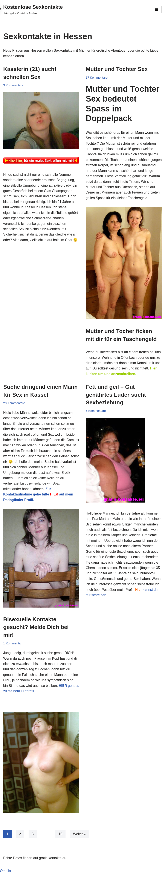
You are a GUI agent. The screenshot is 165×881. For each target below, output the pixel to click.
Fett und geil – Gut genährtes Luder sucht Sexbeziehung (116, 401)
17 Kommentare (97, 77)
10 (61, 841)
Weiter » (79, 841)
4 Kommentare (96, 417)
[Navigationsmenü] (157, 9)
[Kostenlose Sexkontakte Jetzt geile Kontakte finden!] (33, 9)
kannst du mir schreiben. (134, 602)
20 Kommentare (14, 409)
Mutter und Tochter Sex (117, 69)
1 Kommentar (12, 650)
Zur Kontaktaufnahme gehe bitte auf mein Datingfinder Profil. (38, 501)
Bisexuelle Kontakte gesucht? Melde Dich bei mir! (36, 634)
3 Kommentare (13, 85)
